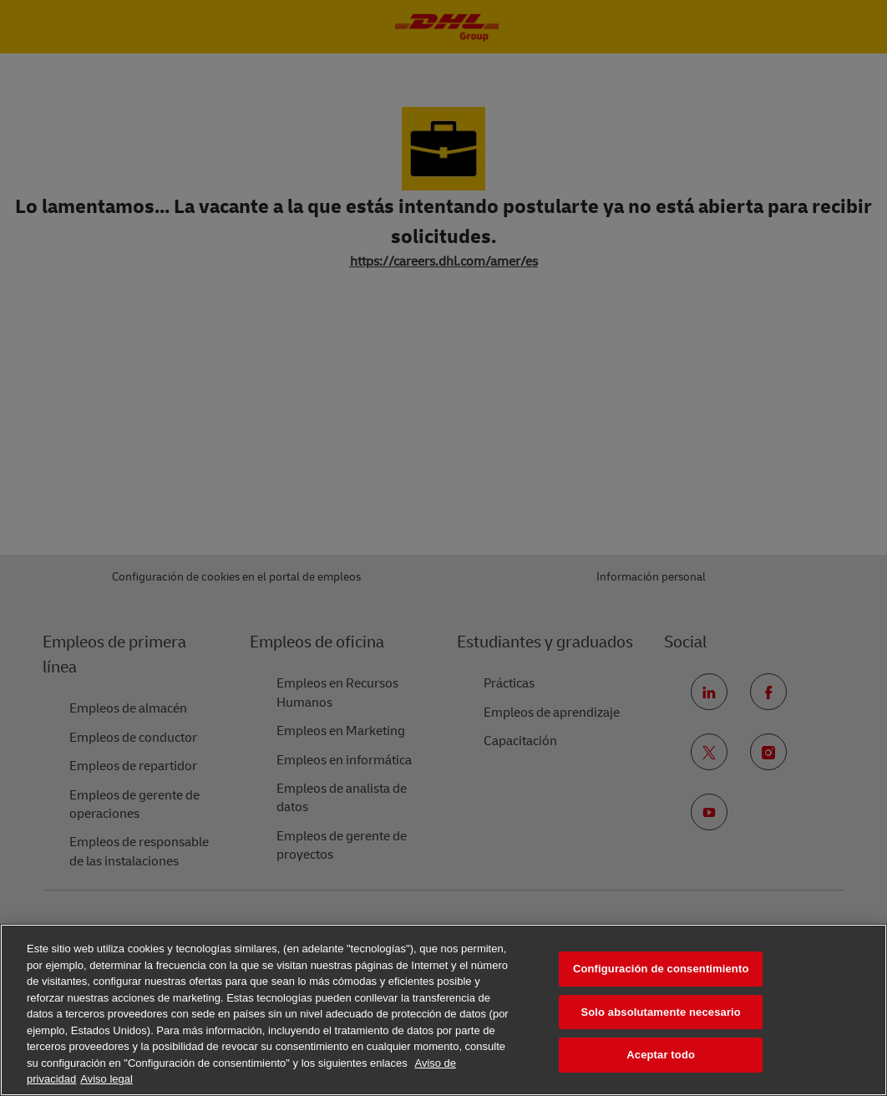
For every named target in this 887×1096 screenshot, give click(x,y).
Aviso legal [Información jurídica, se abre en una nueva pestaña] (106, 1079)
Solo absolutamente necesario (660, 1012)
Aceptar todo (660, 1054)
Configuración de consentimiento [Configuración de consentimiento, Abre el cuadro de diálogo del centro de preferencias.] (661, 968)
